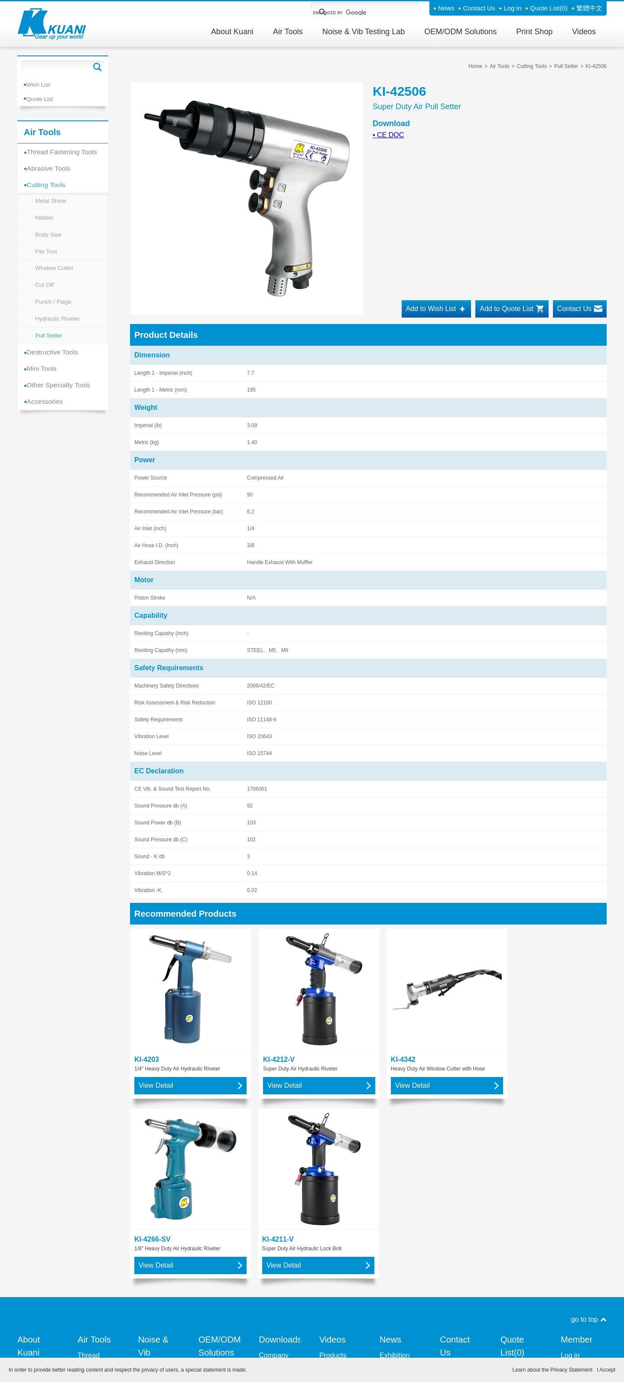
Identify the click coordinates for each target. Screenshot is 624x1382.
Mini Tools (44, 380)
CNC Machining (214, 1252)
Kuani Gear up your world (52, 24)
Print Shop (534, 31)
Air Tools (288, 31)
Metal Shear (51, 203)
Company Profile (273, 1156)
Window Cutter (55, 274)
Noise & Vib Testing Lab (363, 31)
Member (576, 1135)
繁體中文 (589, 8)
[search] (354, 12)
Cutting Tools (48, 185)
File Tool (46, 256)
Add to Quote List (506, 308)
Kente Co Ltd (158, 1190)
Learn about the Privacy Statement (553, 1370)
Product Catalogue (274, 1177)
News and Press (395, 1187)
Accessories (47, 414)
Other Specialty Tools (61, 397)
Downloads (279, 1135)
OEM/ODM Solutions (460, 31)
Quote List (549, 8)
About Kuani (232, 31)
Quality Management (37, 1263)
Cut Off (44, 292)
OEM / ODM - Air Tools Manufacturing (219, 1226)
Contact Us (479, 8)
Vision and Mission (33, 1169)
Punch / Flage (53, 309)
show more (94, 1213)
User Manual (278, 1192)
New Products (393, 1166)
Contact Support (452, 1169)
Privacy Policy (394, 1347)
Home (475, 66)
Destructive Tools (55, 363)
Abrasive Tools (51, 168)
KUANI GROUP (332, 1166)
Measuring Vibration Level (154, 1231)
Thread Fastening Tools (65, 151)
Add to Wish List (431, 308)
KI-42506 (596, 66)
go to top (584, 1115)
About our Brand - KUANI (32, 1216)
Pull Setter (49, 345)
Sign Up (573, 1161)
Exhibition (395, 1151)
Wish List (40, 84)
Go (97, 67)
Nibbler (44, 220)
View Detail (156, 1060)
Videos (584, 31)
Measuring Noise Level (156, 1205)
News (446, 8)
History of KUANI (32, 1190)
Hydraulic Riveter (58, 327)
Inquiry (450, 1184)
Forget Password (576, 1177)
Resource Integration (33, 1242)
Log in (512, 8)
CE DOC (388, 135)
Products (333, 1151)
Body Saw (48, 238)
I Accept (606, 1370)
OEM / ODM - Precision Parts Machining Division (217, 1184)
